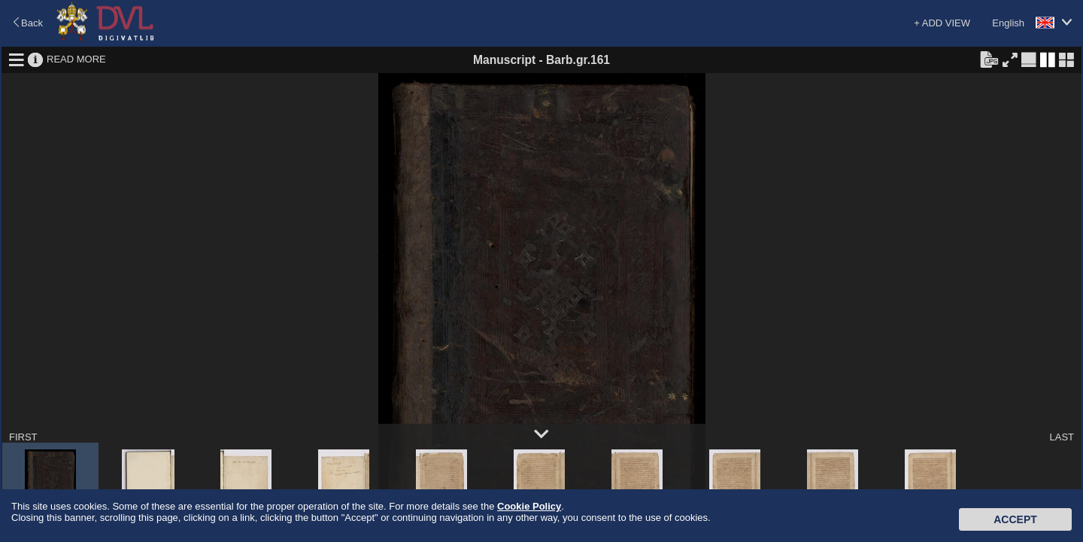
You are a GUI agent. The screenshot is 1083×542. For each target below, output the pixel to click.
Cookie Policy (529, 506)
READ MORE (76, 59)
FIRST (23, 437)
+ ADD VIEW (942, 23)
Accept (1015, 519)
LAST (1061, 437)
